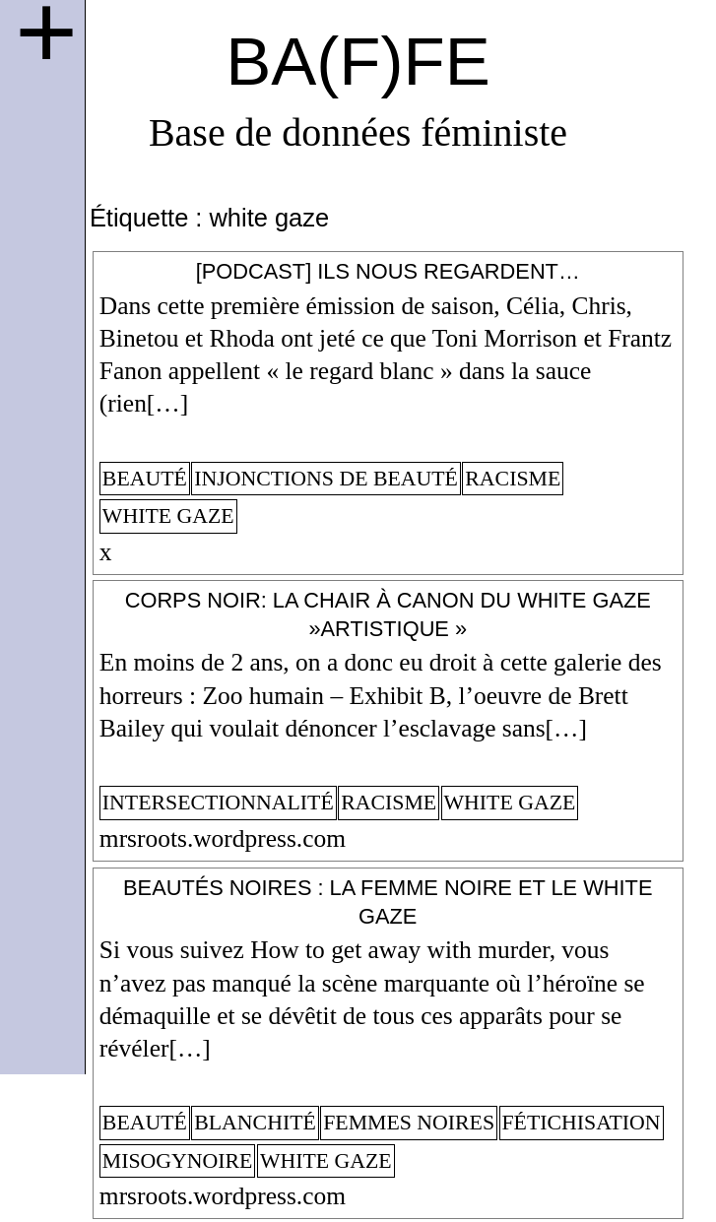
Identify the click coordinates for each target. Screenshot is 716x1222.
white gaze (168, 516)
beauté (144, 478)
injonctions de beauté (326, 478)
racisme (512, 478)
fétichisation (581, 1122)
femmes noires (408, 1122)
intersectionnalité (218, 802)
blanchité (255, 1122)
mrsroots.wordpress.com (222, 838)
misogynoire (177, 1161)
